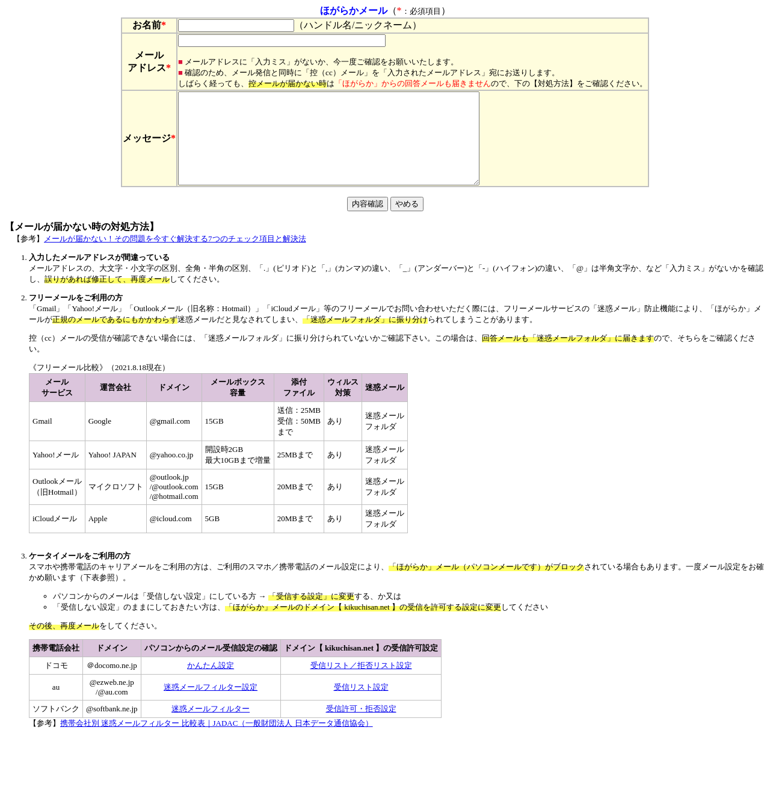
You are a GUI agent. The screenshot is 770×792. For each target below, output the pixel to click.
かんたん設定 (210, 683)
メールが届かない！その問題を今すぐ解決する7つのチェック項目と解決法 (175, 256)
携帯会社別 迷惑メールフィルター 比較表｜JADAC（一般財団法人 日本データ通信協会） (216, 741)
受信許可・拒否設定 (361, 726)
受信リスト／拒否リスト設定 (361, 683)
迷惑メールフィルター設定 (210, 705)
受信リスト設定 (361, 705)
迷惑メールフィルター (210, 726)
